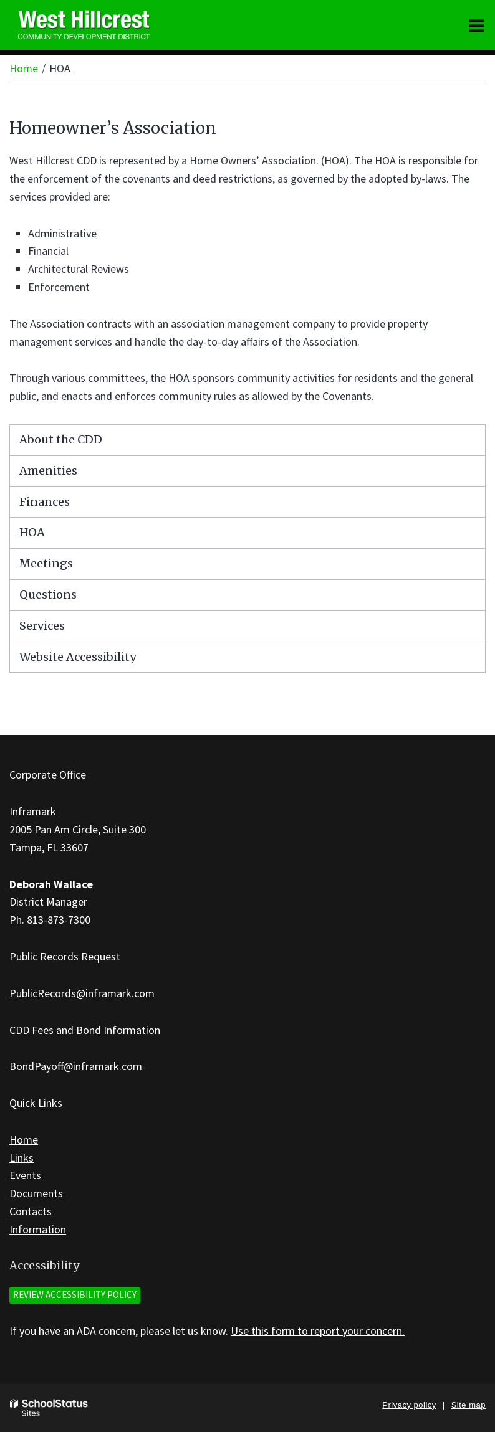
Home (23, 68)
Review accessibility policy (75, 1295)
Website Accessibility (77, 657)
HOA (32, 532)
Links (21, 1157)
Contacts (30, 1211)
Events (25, 1175)
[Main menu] (476, 25)
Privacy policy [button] (409, 1405)
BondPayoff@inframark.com (75, 1066)
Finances (44, 502)
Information (37, 1229)
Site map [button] (468, 1405)
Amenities (48, 470)
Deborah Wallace (51, 884)
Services (42, 626)
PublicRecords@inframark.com (82, 993)
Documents (36, 1193)
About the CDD (60, 439)
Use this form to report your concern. (318, 1331)
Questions (48, 594)
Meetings (46, 563)
